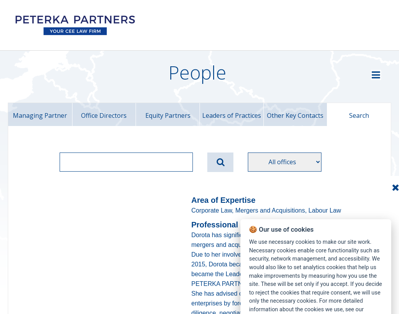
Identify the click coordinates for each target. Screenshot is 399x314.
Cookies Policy (267, 262)
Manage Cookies (361, 287)
